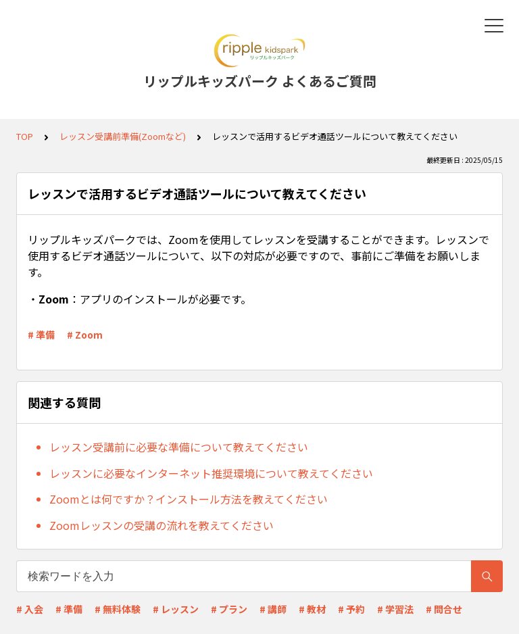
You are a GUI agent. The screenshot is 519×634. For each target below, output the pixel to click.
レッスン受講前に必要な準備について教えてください (178, 447)
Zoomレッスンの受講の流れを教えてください (161, 525)
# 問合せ (444, 609)
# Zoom (85, 334)
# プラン (229, 609)
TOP (24, 136)
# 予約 (351, 609)
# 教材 (312, 609)
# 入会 (29, 609)
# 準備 (41, 334)
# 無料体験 (118, 609)
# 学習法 (395, 609)
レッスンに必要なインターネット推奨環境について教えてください (211, 473)
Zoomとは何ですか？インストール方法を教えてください (188, 499)
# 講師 (273, 609)
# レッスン (176, 609)
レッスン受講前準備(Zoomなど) (122, 136)
